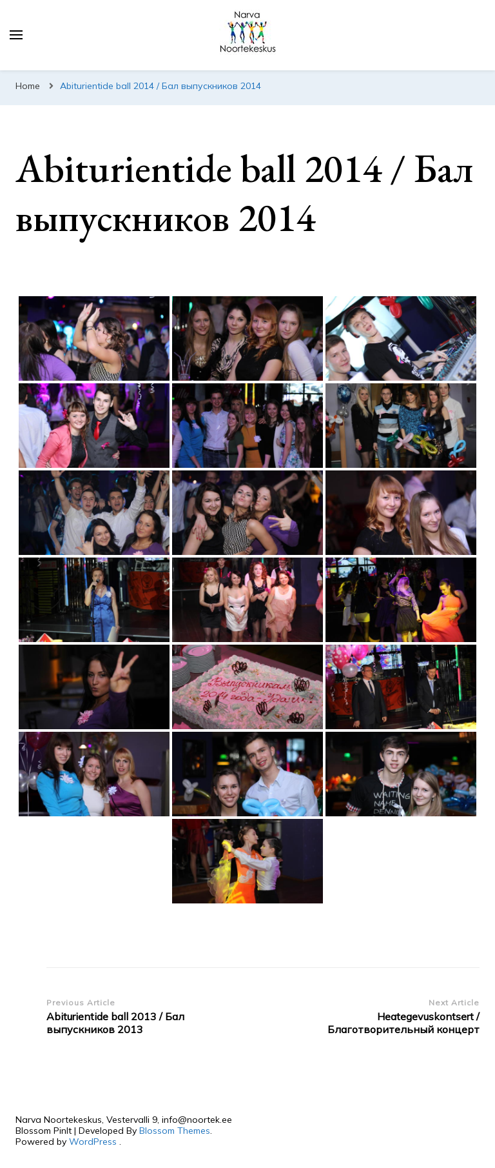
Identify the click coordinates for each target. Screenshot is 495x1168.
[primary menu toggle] (16, 34)
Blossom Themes (174, 1130)
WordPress (93, 1141)
